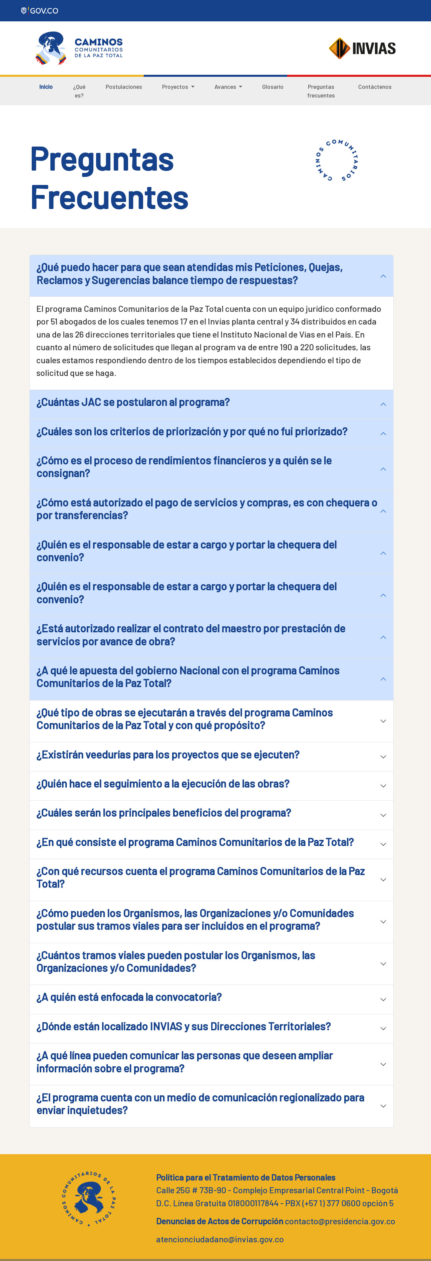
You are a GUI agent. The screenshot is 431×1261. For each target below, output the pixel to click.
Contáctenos (375, 86)
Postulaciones (124, 86)
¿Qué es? (79, 91)
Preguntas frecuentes (321, 91)
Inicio (46, 86)
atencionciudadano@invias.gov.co (220, 1239)
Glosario (273, 86)
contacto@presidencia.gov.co (340, 1221)
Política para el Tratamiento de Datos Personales (245, 1177)
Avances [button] (226, 86)
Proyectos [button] (175, 86)
